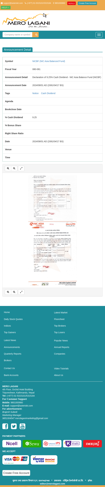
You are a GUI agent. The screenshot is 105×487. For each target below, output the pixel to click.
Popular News (61, 340)
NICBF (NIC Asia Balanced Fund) (48, 61)
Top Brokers (60, 326)
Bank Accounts (11, 375)
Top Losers (59, 332)
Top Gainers (10, 332)
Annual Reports (61, 347)
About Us (58, 375)
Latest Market (60, 312)
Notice (35, 93)
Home (7, 312)
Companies (59, 354)
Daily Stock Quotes (13, 319)
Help (6, 7)
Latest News (10, 340)
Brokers (7, 360)
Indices (7, 326)
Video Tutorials (61, 368)
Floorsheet (59, 319)
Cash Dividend (48, 93)
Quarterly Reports (12, 354)
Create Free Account (87, 3)
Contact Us (9, 368)
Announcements (12, 347)
